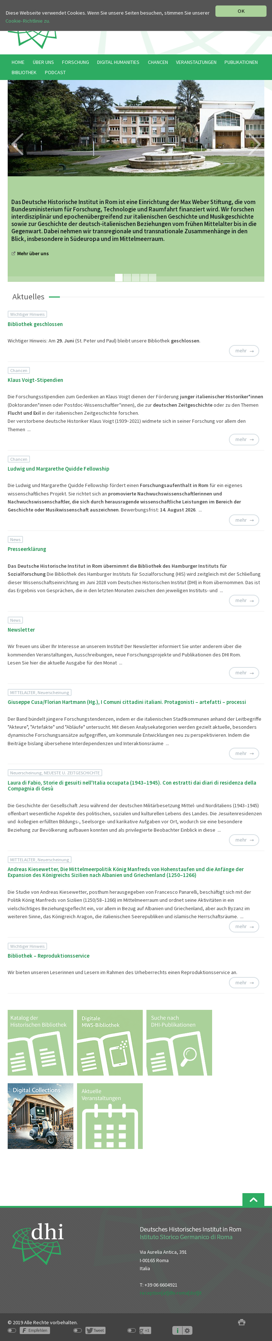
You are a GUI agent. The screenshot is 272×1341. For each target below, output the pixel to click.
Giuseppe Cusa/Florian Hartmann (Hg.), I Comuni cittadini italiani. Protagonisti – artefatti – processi (127, 702)
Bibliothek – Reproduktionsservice (48, 956)
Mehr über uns (33, 253)
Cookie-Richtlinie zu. (27, 21)
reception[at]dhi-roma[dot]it (171, 1293)
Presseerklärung (27, 549)
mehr (241, 350)
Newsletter (21, 630)
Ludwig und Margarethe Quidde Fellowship (58, 468)
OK (241, 11)
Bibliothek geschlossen (35, 324)
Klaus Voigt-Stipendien (35, 380)
